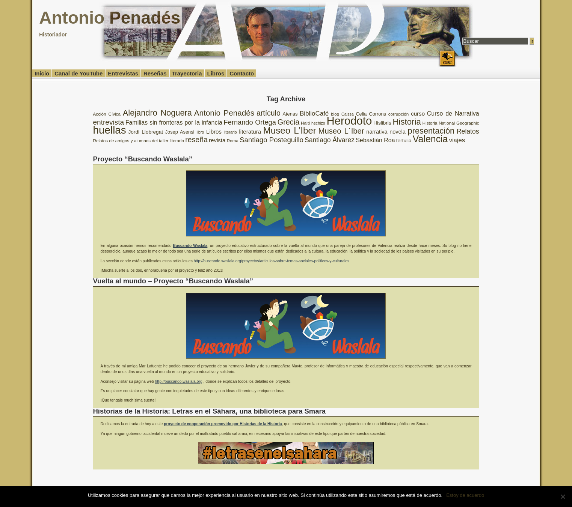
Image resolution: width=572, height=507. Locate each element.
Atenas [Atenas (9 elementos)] (290, 114)
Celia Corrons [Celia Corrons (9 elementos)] (371, 114)
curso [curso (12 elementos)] (418, 113)
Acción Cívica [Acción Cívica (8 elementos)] (107, 113)
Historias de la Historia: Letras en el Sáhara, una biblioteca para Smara (209, 411)
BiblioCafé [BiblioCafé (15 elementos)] (314, 113)
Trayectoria (187, 73)
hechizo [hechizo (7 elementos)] (318, 123)
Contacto (241, 73)
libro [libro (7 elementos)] (200, 132)
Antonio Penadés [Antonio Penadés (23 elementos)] (224, 112)
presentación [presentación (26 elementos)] (431, 130)
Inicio (42, 73)
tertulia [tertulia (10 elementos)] (404, 140)
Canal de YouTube (78, 73)
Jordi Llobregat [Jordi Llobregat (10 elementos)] (145, 132)
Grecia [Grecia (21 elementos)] (289, 122)
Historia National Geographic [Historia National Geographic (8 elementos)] (451, 122)
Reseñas (155, 73)
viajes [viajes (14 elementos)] (457, 140)
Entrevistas (123, 73)
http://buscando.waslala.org (178, 381)
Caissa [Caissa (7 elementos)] (347, 114)
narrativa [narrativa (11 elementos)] (376, 132)
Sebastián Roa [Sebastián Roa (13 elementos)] (375, 140)
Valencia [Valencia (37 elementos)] (430, 139)
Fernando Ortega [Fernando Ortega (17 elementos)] (250, 122)
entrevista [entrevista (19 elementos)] (108, 122)
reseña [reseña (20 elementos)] (196, 139)
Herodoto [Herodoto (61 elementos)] (349, 120)
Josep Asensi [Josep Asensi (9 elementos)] (180, 132)
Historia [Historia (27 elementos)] (407, 121)
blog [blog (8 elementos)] (335, 113)
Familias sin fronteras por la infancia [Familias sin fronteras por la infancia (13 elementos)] (173, 122)
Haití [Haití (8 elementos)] (305, 122)
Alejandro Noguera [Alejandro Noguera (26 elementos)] (157, 112)
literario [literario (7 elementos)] (230, 132)
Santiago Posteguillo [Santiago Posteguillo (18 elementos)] (271, 140)
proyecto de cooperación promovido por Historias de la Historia (223, 424)
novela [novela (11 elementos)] (397, 132)
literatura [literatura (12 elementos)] (250, 131)
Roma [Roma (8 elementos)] (232, 140)
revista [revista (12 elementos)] (217, 140)
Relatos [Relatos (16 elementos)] (468, 131)
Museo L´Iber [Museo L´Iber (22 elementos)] (341, 131)
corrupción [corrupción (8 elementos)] (398, 113)
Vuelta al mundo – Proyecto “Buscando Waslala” (173, 281)
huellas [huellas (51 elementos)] (109, 130)
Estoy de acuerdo (465, 495)
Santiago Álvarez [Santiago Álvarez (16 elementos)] (330, 140)
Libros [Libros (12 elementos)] (214, 131)
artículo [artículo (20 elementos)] (269, 113)
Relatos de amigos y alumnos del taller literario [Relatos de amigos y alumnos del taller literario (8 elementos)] (138, 140)
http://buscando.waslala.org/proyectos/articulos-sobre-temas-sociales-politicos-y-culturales (272, 261)
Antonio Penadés (109, 17)
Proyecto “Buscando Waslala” (142, 159)
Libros (216, 73)
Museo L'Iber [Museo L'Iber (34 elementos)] (289, 130)
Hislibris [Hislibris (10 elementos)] (382, 123)
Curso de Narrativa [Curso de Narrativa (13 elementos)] (453, 113)
